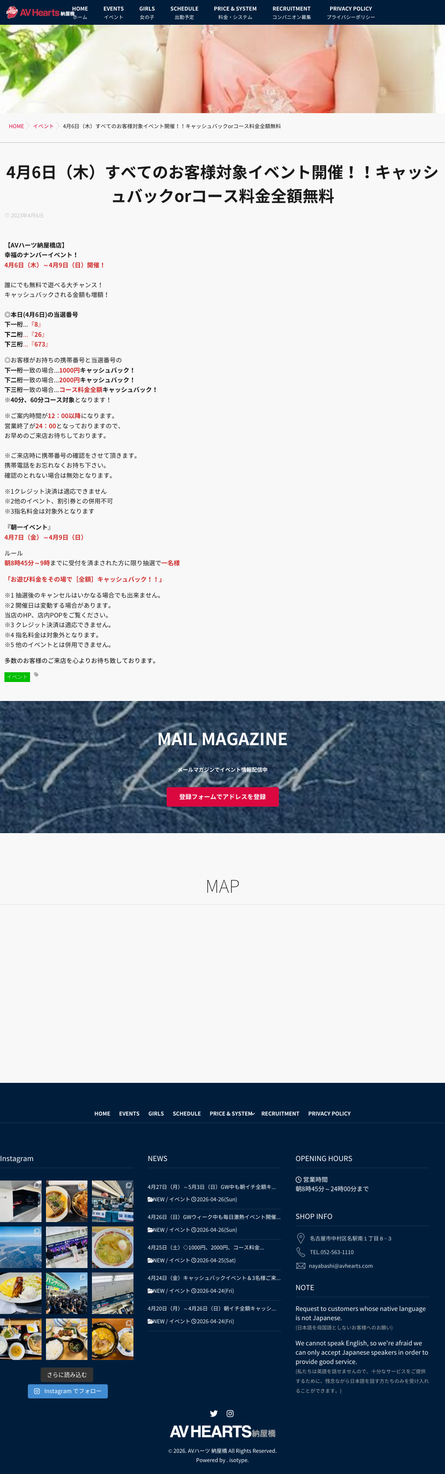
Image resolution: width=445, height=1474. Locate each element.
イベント (17, 677)
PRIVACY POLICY (351, 14)
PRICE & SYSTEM (235, 14)
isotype (238, 1459)
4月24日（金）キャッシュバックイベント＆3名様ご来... (214, 1278)
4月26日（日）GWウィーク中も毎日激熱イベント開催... (214, 1217)
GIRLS (147, 14)
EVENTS (113, 14)
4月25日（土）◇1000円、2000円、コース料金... (206, 1247)
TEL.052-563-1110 (332, 1246)
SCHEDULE (184, 14)
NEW (158, 1199)
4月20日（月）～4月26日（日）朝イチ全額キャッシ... (212, 1308)
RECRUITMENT (291, 14)
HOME (80, 14)
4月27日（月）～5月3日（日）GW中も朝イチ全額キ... (212, 1187)
